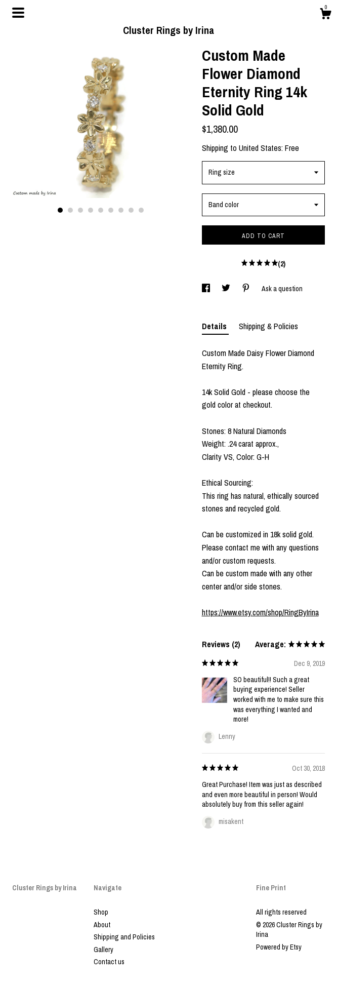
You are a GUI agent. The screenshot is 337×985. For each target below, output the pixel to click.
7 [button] (120, 210)
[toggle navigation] (18, 13)
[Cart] (325, 15)
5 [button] (100, 210)
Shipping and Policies (124, 936)
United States (260, 147)
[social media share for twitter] (227, 288)
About (102, 924)
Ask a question (282, 288)
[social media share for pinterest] (246, 288)
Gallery (103, 949)
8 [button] (131, 210)
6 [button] (110, 210)
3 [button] (80, 210)
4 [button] (90, 210)
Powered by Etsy (279, 947)
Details (215, 326)
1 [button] (60, 210)
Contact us (109, 961)
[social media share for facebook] (207, 288)
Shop (101, 912)
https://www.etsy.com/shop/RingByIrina (260, 612)
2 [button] (70, 210)
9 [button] (141, 210)
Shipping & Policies (268, 326)
